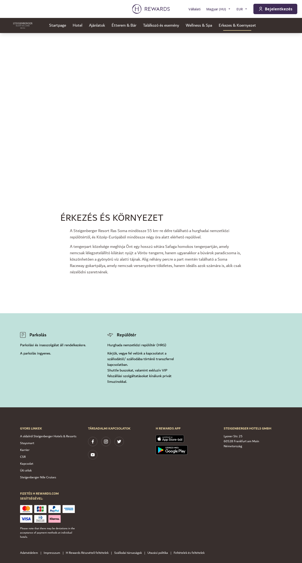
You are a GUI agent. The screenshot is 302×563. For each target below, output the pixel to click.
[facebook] (92, 441)
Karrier (24, 450)
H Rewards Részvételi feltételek (88, 552)
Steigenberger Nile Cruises (38, 477)
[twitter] (119, 441)
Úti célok (26, 470)
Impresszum (53, 552)
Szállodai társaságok (129, 552)
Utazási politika (159, 552)
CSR (23, 457)
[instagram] (106, 441)
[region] (151, 104)
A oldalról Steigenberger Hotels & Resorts (48, 436)
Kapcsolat (26, 464)
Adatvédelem (30, 552)
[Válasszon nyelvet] (218, 9)
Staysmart (27, 443)
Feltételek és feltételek (190, 552)
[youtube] (92, 454)
